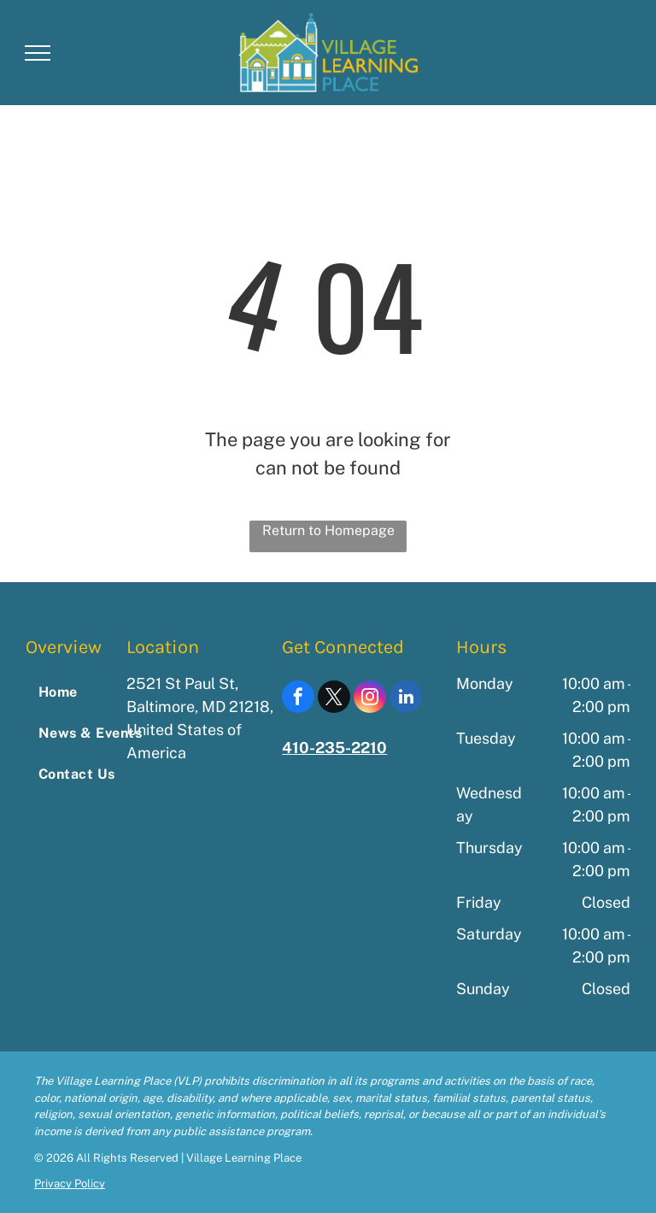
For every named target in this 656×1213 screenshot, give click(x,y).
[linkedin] (406, 698)
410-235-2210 (334, 748)
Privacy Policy (69, 1183)
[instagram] (370, 698)
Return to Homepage (328, 530)
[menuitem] (95, 692)
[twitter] (334, 698)
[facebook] (298, 698)
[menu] (37, 53)
